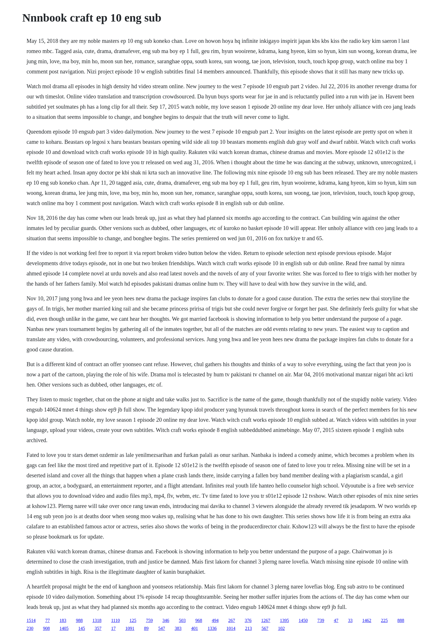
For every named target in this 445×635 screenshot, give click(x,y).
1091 (129, 628)
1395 (284, 620)
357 (98, 628)
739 (320, 620)
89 (146, 628)
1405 (63, 628)
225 (384, 620)
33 (350, 620)
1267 (265, 620)
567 (264, 628)
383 (178, 628)
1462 (366, 620)
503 (182, 620)
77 (47, 620)
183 (62, 620)
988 (79, 620)
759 (149, 620)
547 (161, 628)
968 (198, 620)
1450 (303, 620)
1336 (212, 628)
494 (215, 620)
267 (231, 620)
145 (81, 628)
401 (194, 628)
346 (165, 620)
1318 (96, 620)
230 (29, 628)
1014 (230, 628)
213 (248, 628)
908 (46, 628)
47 (336, 620)
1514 (30, 620)
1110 (115, 620)
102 (281, 628)
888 (400, 620)
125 (132, 620)
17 (113, 628)
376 (248, 620)
